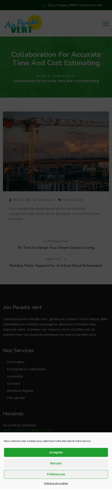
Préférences (56, 474)
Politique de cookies (56, 483)
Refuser (56, 463)
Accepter (56, 452)
